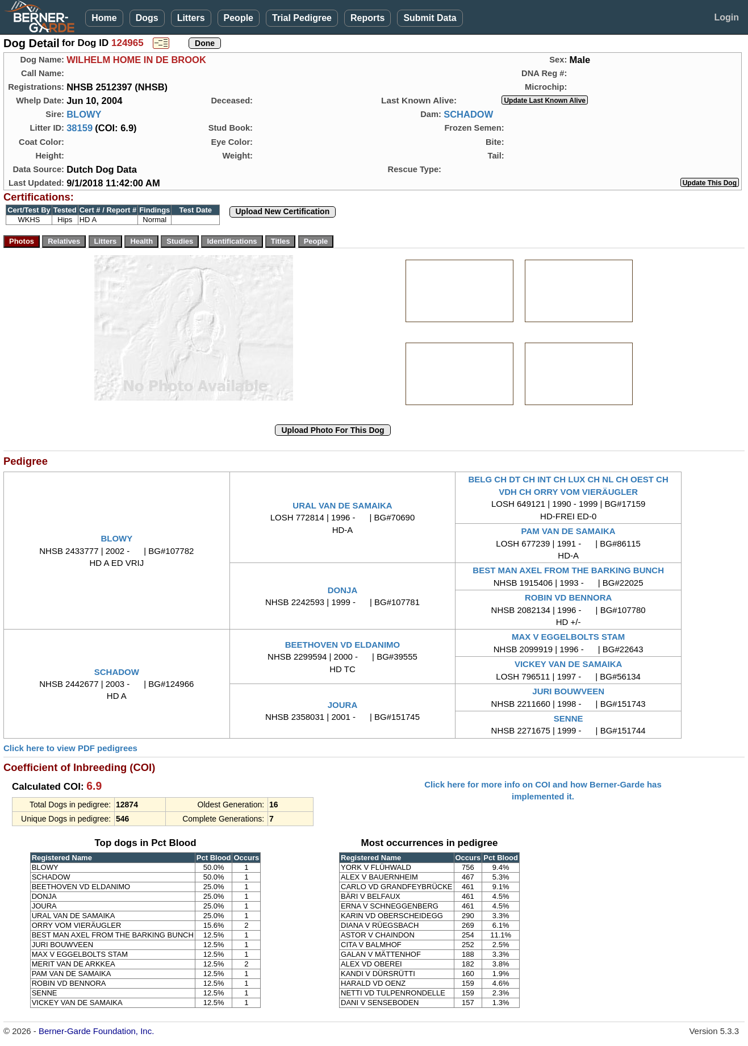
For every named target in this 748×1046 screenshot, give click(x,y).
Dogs (147, 18)
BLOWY (83, 114)
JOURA (343, 705)
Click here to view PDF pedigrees (70, 748)
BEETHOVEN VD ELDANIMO (342, 644)
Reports (367, 18)
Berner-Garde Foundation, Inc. (96, 1031)
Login (726, 17)
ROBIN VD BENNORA (568, 597)
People (238, 18)
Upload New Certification (283, 211)
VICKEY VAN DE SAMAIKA (568, 664)
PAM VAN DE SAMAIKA (568, 531)
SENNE (568, 718)
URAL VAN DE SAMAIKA (342, 505)
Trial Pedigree (302, 18)
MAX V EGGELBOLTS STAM (568, 636)
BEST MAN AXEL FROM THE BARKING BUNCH (568, 570)
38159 (79, 128)
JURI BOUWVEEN (568, 691)
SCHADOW (468, 114)
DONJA (343, 590)
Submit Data (429, 18)
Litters (191, 18)
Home (103, 18)
